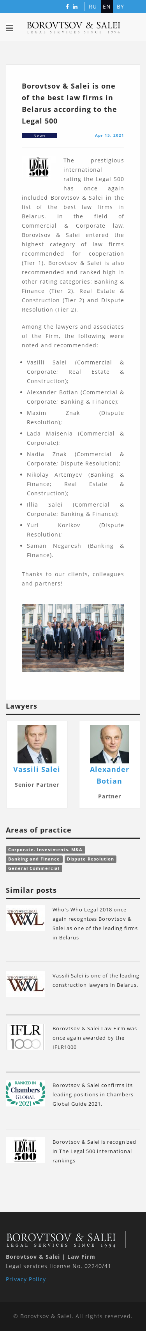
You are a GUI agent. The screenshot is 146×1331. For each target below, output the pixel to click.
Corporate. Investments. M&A (45, 849)
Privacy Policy (26, 1279)
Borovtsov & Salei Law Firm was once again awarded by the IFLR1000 (95, 1038)
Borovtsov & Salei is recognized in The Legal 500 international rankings (94, 1151)
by (120, 6)
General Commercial (34, 868)
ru (93, 6)
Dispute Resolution (90, 859)
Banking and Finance (34, 859)
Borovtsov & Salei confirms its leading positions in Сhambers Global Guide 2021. (93, 1094)
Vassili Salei (36, 769)
